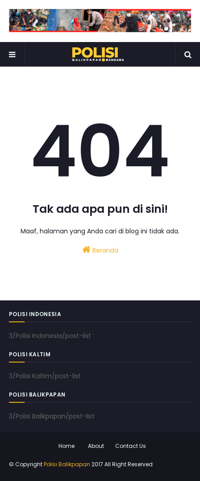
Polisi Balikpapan (67, 464)
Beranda (100, 250)
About (96, 446)
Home (66, 446)
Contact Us (130, 446)
